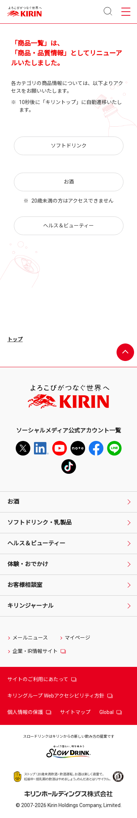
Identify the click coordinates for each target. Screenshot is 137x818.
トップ (15, 339)
